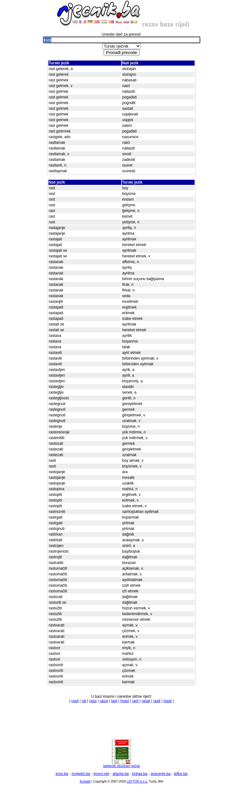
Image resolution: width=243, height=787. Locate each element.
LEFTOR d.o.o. (137, 781)
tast (114, 701)
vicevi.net (101, 774)
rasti (75, 701)
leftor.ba (181, 774)
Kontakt (85, 781)
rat (84, 701)
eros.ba (62, 774)
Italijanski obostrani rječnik (121, 764)
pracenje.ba (161, 774)
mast (167, 701)
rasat (146, 701)
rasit (156, 701)
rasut (104, 701)
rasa (93, 701)
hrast (125, 701)
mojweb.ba (81, 774)
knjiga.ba (139, 774)
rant (135, 701)
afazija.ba (121, 774)
